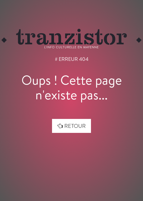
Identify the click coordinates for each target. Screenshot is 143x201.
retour (71, 126)
